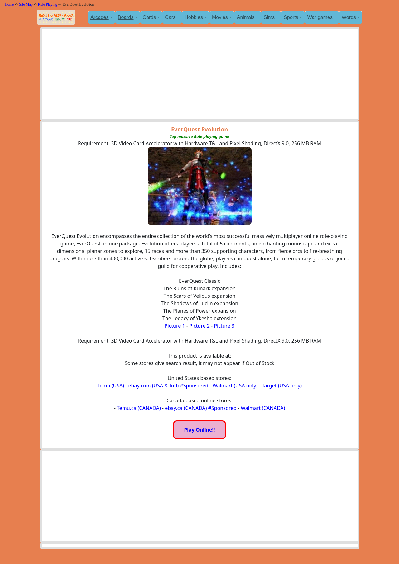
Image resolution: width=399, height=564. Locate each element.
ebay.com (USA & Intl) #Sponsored (168, 385)
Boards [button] (126, 17)
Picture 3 (224, 325)
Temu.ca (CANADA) (139, 408)
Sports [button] (291, 17)
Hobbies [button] (194, 17)
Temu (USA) (110, 385)
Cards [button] (149, 17)
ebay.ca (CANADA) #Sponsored (201, 408)
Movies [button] (220, 17)
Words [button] (349, 17)
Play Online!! (199, 429)
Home (9, 4)
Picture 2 (199, 325)
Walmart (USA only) (235, 385)
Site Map (26, 4)
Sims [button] (269, 17)
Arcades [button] (99, 17)
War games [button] (320, 17)
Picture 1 (175, 325)
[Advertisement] (199, 75)
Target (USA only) (282, 385)
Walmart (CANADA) (263, 408)
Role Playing (47, 4)
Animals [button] (246, 17)
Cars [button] (170, 17)
